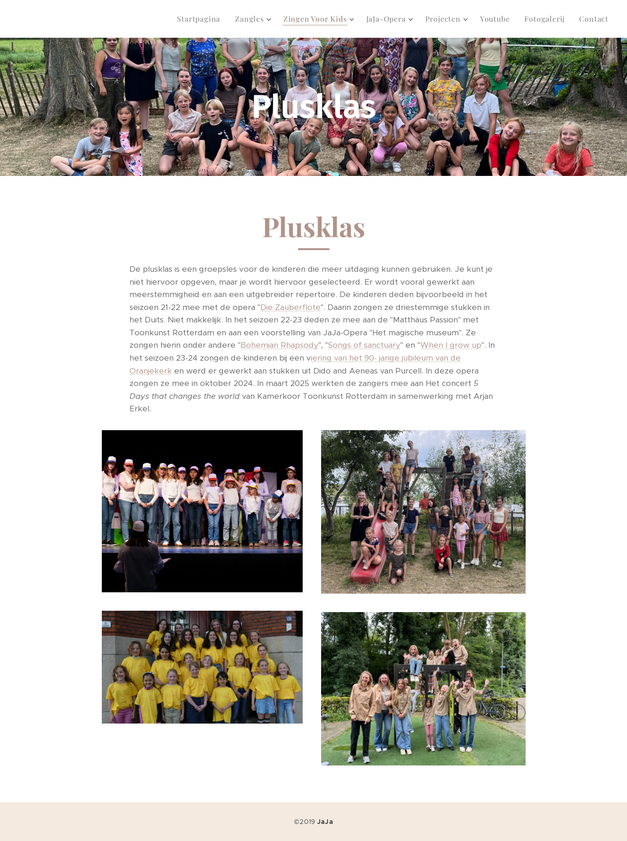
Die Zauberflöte (290, 307)
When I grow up (450, 345)
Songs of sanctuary (364, 345)
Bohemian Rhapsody (279, 345)
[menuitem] (201, 18)
